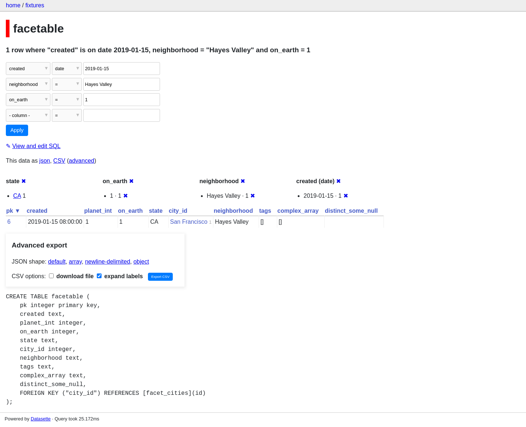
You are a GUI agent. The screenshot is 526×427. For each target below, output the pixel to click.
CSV (59, 161)
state (156, 211)
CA (17, 196)
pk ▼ (13, 211)
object (141, 261)
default (57, 261)
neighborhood (233, 211)
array (75, 261)
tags (265, 211)
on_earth (130, 211)
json (44, 161)
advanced (81, 161)
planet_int (98, 211)
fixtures (34, 5)
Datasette (41, 419)
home (13, 5)
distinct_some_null (351, 211)
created (37, 211)
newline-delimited (107, 261)
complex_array (298, 211)
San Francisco (188, 222)
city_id (178, 211)
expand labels (120, 276)
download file (71, 276)
